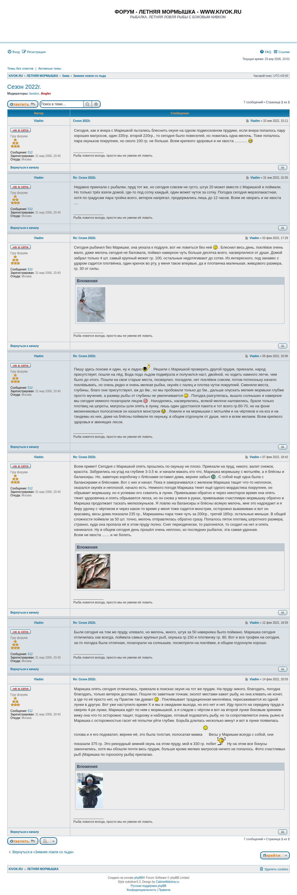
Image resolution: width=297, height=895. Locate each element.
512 (30, 152)
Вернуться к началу (24, 167)
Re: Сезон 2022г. (84, 177)
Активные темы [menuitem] (49, 68)
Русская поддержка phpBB (148, 885)
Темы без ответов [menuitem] (20, 68)
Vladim (39, 120)
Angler (46, 93)
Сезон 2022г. (24, 87)
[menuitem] (13, 51)
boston (34, 93)
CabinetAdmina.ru (167, 881)
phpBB (138, 877)
